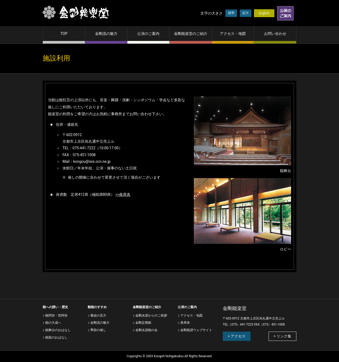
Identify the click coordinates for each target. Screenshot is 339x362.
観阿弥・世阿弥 (56, 315)
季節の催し (98, 330)
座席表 (185, 322)
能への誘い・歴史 (55, 307)
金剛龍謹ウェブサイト (196, 330)
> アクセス (237, 336)
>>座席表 (123, 194)
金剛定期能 (143, 322)
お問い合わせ (275, 33)
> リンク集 (282, 336)
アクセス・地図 (233, 33)
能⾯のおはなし (56, 337)
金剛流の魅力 (106, 33)
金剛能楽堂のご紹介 (190, 33)
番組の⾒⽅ (98, 315)
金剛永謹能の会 (146, 330)
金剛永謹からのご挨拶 (151, 315)
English (264, 13)
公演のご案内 (148, 33)
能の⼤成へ (53, 322)
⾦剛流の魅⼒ (99, 322)
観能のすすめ (97, 307)
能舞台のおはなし (58, 330)
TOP (64, 33)
